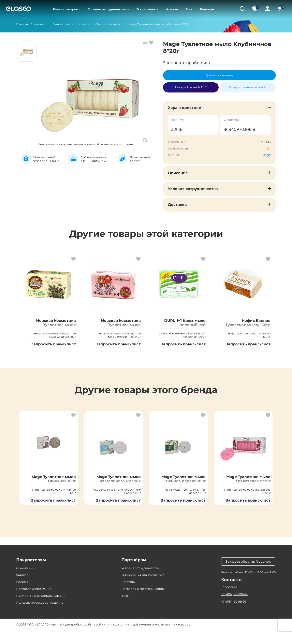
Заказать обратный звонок (248, 565)
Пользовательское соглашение (39, 606)
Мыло (86, 24)
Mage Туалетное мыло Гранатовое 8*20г (250, 484)
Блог (189, 9)
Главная (22, 24)
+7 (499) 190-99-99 (234, 598)
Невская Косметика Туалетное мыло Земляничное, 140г (118, 326)
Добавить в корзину (219, 75)
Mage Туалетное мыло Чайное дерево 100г (181, 484)
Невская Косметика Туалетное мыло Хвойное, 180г (53, 326)
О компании (145, 9)
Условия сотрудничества (107, 9)
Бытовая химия (64, 24)
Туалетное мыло (109, 24)
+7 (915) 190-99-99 (234, 605)
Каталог (40, 24)
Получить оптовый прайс (248, 87)
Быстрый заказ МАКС (191, 85)
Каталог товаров (65, 9)
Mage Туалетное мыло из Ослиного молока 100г (119, 484)
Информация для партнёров (142, 578)
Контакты (207, 9)
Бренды (22, 585)
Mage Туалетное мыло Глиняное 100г (52, 482)
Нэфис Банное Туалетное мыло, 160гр (251, 326)
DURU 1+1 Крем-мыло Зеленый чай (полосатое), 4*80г (181, 326)
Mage (266, 155)
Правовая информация (33, 592)
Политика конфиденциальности (40, 599)
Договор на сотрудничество (142, 592)
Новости (171, 9)
